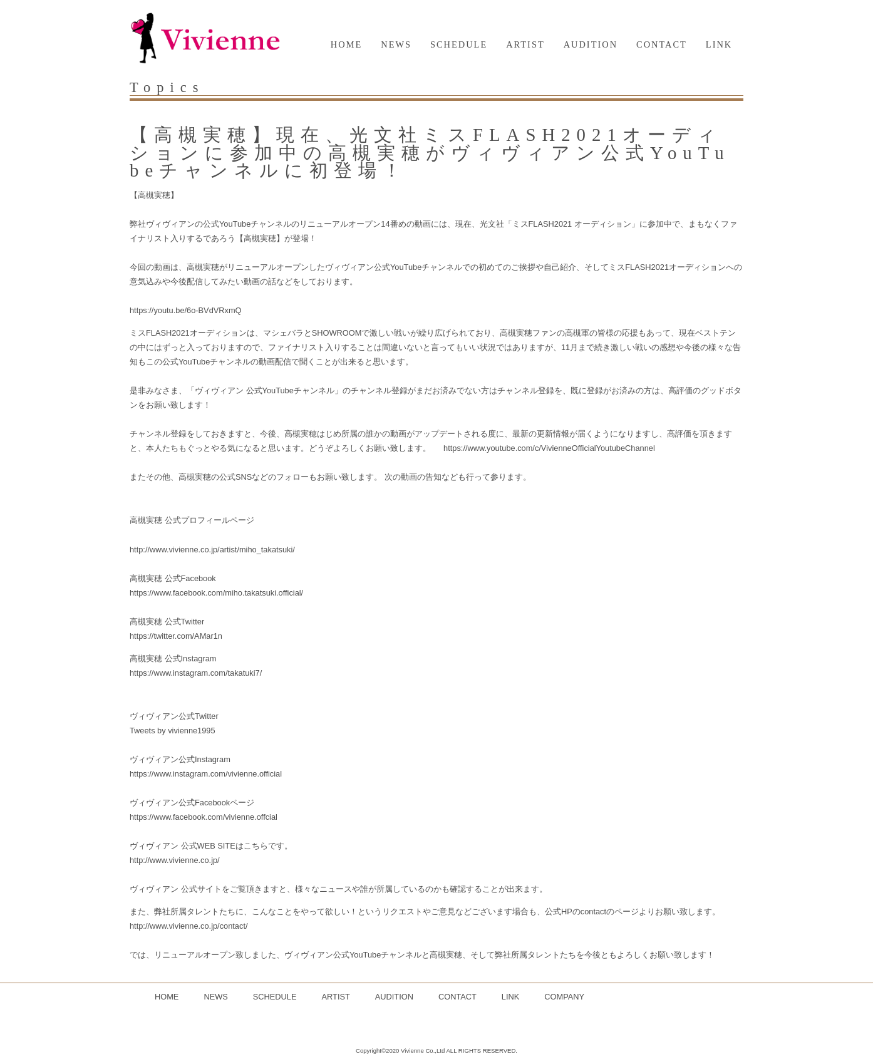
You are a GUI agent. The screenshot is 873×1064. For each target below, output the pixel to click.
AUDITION (590, 44)
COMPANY (564, 996)
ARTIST (525, 44)
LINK (719, 44)
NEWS (396, 44)
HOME (346, 44)
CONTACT (661, 44)
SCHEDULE (458, 44)
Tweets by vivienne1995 (172, 730)
